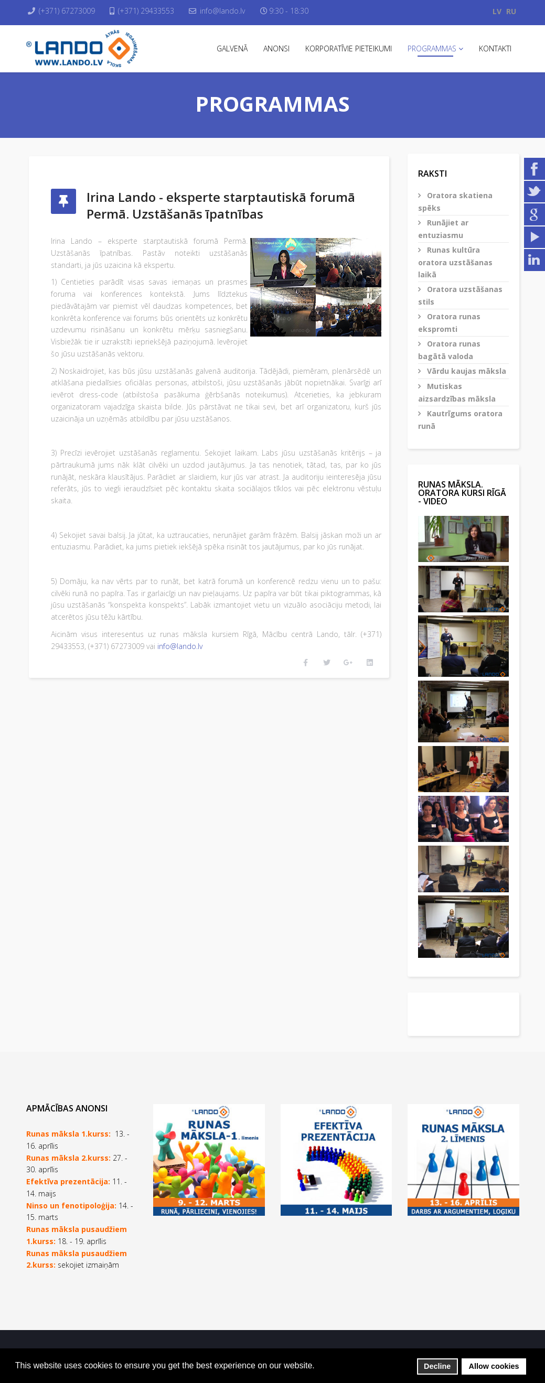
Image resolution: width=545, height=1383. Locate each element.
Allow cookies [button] (494, 1366)
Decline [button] (437, 1366)
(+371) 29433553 (151, 11)
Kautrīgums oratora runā (460, 419)
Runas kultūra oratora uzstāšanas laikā (455, 262)
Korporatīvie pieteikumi (348, 48)
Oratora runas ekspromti (449, 322)
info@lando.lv (230, 11)
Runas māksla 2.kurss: (68, 1158)
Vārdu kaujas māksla (465, 371)
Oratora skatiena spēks (455, 201)
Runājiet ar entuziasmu (443, 229)
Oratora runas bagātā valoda (449, 350)
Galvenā (232, 48)
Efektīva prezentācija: (68, 1181)
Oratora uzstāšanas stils (460, 295)
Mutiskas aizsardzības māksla (457, 392)
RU (511, 11)
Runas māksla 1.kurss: (68, 1134)
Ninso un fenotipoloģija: (72, 1206)
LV (497, 11)
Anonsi (276, 48)
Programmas (432, 48)
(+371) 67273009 (69, 11)
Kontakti (495, 48)
